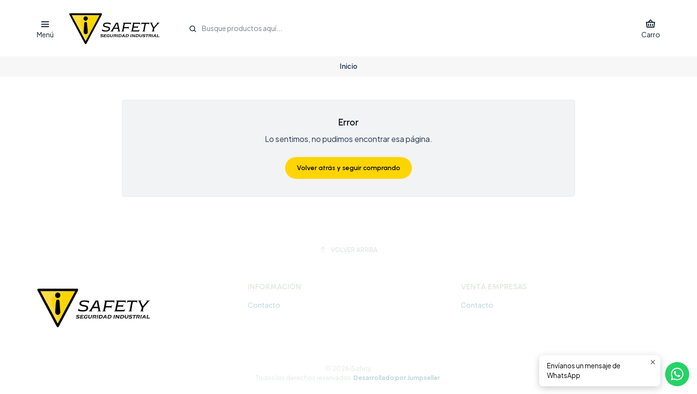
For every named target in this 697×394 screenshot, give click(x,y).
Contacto (264, 304)
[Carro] (650, 28)
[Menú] (45, 28)
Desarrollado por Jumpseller (396, 377)
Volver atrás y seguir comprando (348, 168)
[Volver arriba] (348, 249)
